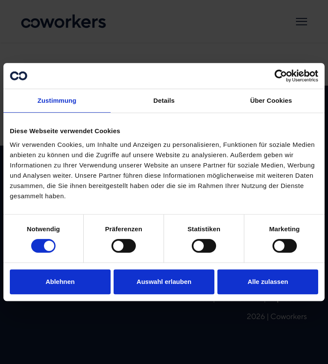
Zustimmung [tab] (57, 100)
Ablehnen (60, 281)
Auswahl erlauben (164, 281)
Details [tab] (164, 100)
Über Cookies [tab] (271, 100)
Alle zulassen (268, 281)
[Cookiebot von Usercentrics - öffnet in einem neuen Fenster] (280, 75)
